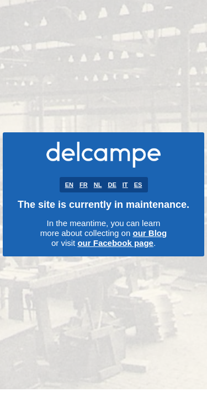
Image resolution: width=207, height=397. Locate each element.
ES (138, 184)
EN (69, 184)
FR (83, 184)
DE (112, 184)
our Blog (149, 233)
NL (98, 184)
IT (125, 184)
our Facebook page (115, 243)
